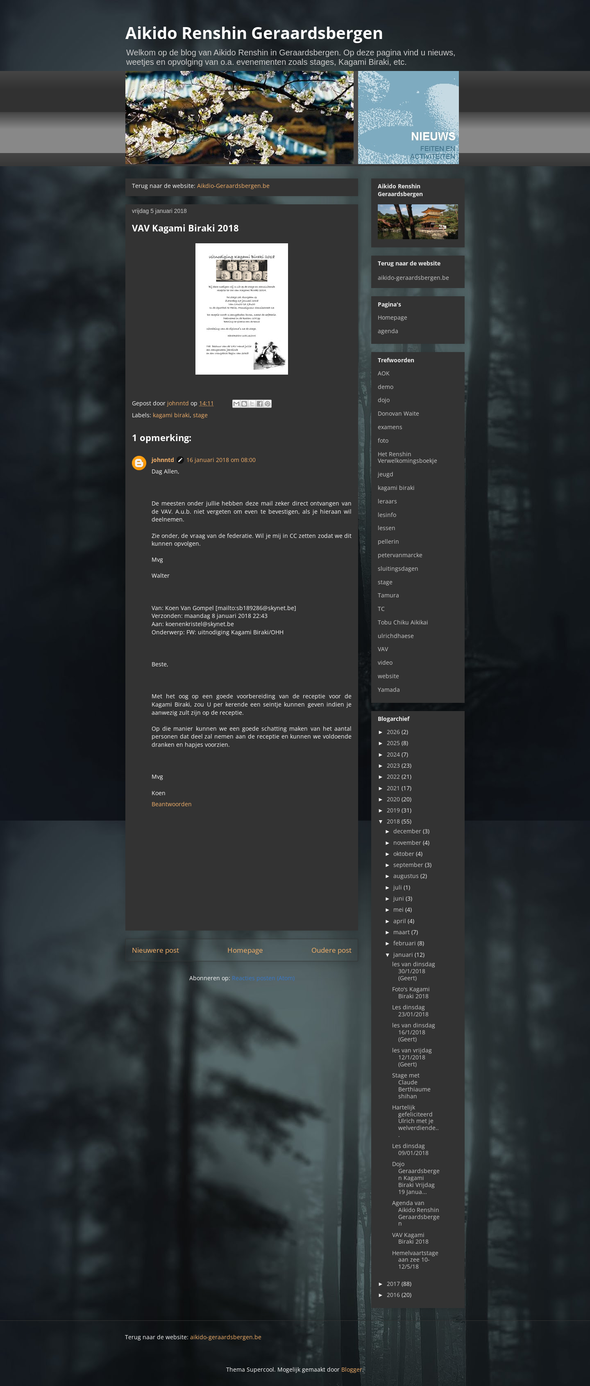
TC (381, 609)
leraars (387, 501)
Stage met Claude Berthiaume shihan (411, 1085)
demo (385, 387)
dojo (384, 400)
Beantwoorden (172, 804)
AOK (384, 373)
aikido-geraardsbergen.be (413, 277)
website (388, 676)
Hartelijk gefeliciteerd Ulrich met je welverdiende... (415, 1121)
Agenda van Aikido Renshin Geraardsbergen (416, 1213)
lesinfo (387, 515)
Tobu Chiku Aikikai (403, 622)
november (408, 842)
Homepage (245, 950)
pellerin (388, 541)
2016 (394, 1295)
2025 (394, 743)
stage (200, 415)
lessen (386, 528)
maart (402, 932)
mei (399, 909)
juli (398, 887)
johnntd (163, 460)
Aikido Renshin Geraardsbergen (254, 32)
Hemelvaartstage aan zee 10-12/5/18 (415, 1260)
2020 (394, 799)
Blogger (351, 1369)
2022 (394, 776)
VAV (383, 649)
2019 (394, 810)
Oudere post (331, 950)
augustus (406, 876)
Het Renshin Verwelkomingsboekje (407, 457)
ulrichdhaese (396, 636)
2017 (394, 1284)
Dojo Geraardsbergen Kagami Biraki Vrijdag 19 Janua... (416, 1177)
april (400, 921)
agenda (388, 331)
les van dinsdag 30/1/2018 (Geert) (413, 971)
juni (399, 898)
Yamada (389, 689)
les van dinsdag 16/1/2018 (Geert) (413, 1032)
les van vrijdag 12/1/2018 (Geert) (412, 1057)
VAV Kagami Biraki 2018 (410, 1238)
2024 (394, 754)
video (385, 662)
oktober (404, 854)
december (408, 831)
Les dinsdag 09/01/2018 (410, 1149)
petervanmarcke (400, 555)
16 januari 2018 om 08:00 (221, 460)
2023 (394, 765)
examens (390, 427)
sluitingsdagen (398, 568)
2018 (394, 821)
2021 (394, 788)
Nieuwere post (155, 950)
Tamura (388, 595)
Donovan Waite (398, 413)
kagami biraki (171, 415)
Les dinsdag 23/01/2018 (410, 1010)
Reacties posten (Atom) (263, 978)
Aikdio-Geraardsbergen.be (233, 186)
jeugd (385, 474)
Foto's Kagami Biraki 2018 (411, 992)
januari (404, 954)
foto (383, 440)
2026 (394, 732)
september (409, 865)
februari (405, 943)
